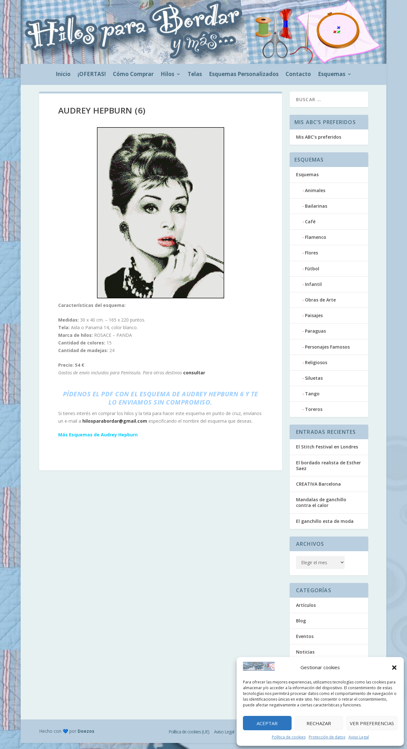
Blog (301, 627)
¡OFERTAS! (92, 75)
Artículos (306, 611)
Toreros (313, 415)
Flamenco (315, 243)
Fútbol (312, 275)
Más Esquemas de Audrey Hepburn (98, 441)
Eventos (305, 642)
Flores (311, 259)
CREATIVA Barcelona (318, 490)
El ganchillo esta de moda (325, 527)
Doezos (86, 737)
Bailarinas (316, 212)
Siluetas (314, 384)
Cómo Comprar (133, 75)
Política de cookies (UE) (189, 738)
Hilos (167, 75)
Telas (195, 75)
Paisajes (314, 321)
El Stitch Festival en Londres (327, 453)
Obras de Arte (320, 306)
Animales (315, 196)
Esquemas (331, 75)
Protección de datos (327, 737)
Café (310, 228)
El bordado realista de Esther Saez (328, 471)
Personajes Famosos (327, 353)
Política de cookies (289, 737)
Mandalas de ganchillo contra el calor (321, 508)
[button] (394, 667)
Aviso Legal (358, 737)
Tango (312, 400)
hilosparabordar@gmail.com (114, 427)
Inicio (63, 75)
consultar (194, 379)
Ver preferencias (372, 723)
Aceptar (267, 723)
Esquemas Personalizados (244, 75)
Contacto (298, 75)
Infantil (313, 290)
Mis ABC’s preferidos (318, 143)
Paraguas (315, 337)
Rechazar (319, 723)
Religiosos (316, 368)
